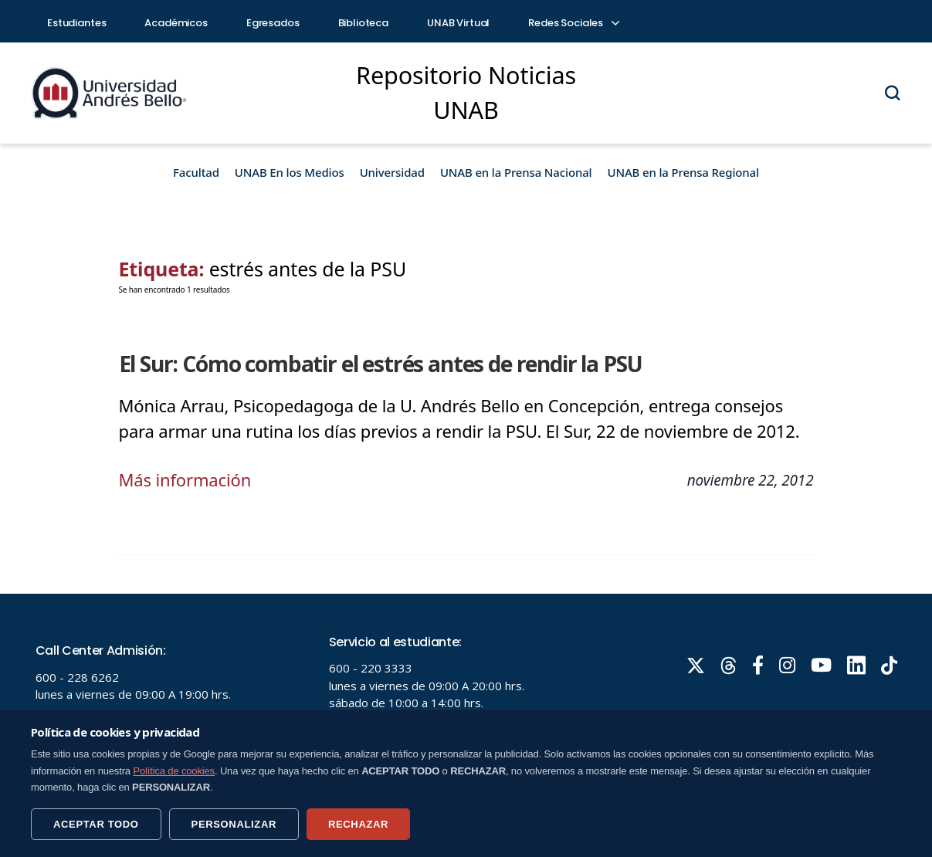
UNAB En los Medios (289, 172)
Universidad (392, 172)
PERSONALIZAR (233, 824)
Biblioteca (363, 22)
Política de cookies (174, 771)
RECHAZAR (358, 824)
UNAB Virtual (458, 22)
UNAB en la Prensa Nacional (516, 172)
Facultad (196, 172)
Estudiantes (76, 22)
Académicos (176, 22)
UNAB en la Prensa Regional (683, 172)
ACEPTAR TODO (96, 824)
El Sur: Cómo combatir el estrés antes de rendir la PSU (380, 363)
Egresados (273, 22)
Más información (185, 479)
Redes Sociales (573, 22)
